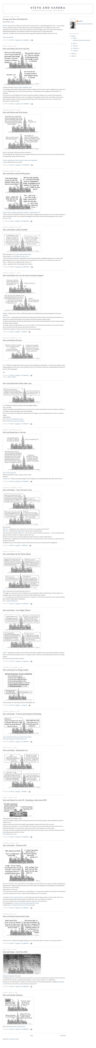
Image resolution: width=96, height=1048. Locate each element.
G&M (4, 591)
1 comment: (24, 331)
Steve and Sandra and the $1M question (16, 173)
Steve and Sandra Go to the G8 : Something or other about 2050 (24, 800)
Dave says (7, 478)
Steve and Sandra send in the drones (15, 112)
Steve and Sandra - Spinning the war (15, 750)
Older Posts (63, 1035)
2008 (73, 36)
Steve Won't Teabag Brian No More (14, 419)
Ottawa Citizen (6, 317)
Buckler (5, 25)
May (74, 43)
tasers (13, 377)
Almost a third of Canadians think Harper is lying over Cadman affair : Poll (21, 212)
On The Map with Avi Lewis (10, 834)
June (74, 38)
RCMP (9, 377)
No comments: (25, 40)
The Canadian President (17, 897)
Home (31, 1035)
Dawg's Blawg (8, 739)
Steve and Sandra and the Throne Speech (17, 554)
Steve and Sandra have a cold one (14, 432)
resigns (12, 21)
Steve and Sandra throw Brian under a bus (17, 383)
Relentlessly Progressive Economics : (12, 976)
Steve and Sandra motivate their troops (16, 916)
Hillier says (6, 529)
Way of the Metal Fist (8, 37)
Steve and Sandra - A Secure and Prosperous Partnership (22, 714)
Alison (80, 21)
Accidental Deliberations (12, 601)
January (75, 50)
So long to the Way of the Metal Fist (15, 19)
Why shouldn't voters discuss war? (20, 256)
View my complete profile (84, 23)
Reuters (5, 652)
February (75, 48)
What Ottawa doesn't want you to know (15, 1026)
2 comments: (24, 545)
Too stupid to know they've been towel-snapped (23, 905)
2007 (73, 53)
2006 (73, 56)
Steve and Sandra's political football (15, 230)
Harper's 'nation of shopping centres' (23, 87)
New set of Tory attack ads (9, 472)
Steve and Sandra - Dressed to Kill (14, 845)
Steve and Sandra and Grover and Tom (16, 49)
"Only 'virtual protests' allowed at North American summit (17, 737)
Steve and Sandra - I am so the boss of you (17, 490)
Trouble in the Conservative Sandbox (15, 421)
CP (4, 597)
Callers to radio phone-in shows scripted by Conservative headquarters (20, 160)
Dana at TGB (8, 218)
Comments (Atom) (14, 1039)
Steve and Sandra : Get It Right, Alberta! (17, 610)
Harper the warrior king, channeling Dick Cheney (27, 903)
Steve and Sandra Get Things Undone (15, 670)
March (74, 45)
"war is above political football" (20, 254)
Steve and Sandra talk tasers (12, 340)
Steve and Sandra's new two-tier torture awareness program (23, 275)
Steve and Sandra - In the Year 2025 (15, 952)
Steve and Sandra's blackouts (13, 995)
